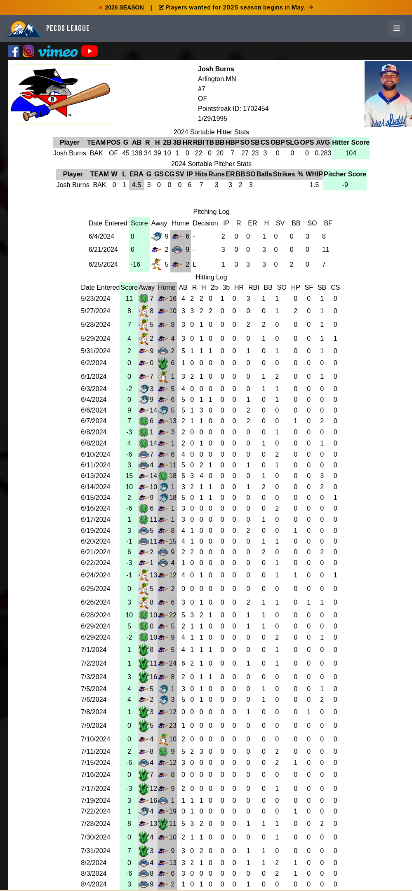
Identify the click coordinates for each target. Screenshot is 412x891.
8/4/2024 (93, 884)
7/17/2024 (95, 788)
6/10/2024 (95, 454)
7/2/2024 (93, 663)
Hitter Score (351, 142)
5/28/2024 (95, 324)
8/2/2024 (93, 862)
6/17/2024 (95, 519)
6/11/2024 (95, 465)
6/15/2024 (95, 497)
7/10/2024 (95, 739)
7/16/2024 (95, 774)
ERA (136, 174)
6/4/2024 (101, 236)
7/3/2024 (93, 676)
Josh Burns (216, 69)
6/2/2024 (93, 362)
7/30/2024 (95, 837)
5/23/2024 (95, 298)
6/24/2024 (95, 575)
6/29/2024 (95, 626)
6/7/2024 (93, 420)
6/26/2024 (95, 602)
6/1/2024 (93, 376)
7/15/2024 (95, 762)
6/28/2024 (95, 615)
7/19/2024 (95, 800)
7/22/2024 (95, 811)
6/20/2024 (95, 541)
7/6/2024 (93, 699)
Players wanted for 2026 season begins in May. (236, 7)
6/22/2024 (95, 562)
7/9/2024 (93, 725)
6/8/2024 (93, 432)
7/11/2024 (95, 751)
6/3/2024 (93, 388)
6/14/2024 (95, 486)
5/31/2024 (95, 350)
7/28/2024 (95, 823)
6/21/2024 (103, 249)
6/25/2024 (103, 264)
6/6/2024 (93, 410)
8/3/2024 (93, 873)
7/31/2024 (95, 850)
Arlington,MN (217, 78)
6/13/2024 (95, 475)
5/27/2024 (95, 310)
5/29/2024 (95, 338)
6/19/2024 (95, 530)
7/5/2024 (93, 688)
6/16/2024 (95, 508)
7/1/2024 (93, 649)
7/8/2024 (93, 711)
